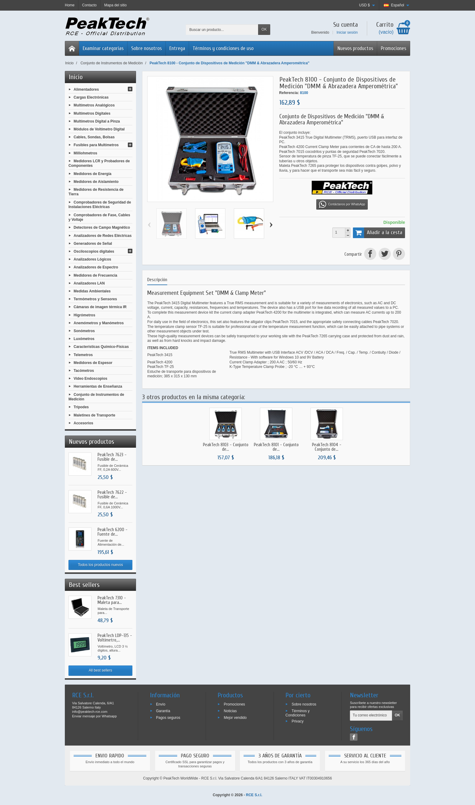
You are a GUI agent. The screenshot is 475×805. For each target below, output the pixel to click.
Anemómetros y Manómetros (99, 323)
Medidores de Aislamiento (96, 181)
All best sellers (100, 670)
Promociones (393, 48)
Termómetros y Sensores (95, 299)
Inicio (76, 77)
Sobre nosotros (146, 48)
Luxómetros (84, 339)
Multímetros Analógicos (94, 105)
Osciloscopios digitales (94, 251)
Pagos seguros (168, 717)
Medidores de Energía (92, 173)
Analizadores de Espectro (96, 267)
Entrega (177, 48)
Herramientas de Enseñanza (98, 386)
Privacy (298, 721)
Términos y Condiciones (297, 713)
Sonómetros (84, 331)
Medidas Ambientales (92, 291)
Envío (160, 704)
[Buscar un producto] (222, 29)
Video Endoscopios (90, 378)
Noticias (230, 711)
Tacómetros (84, 371)
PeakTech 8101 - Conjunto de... (276, 447)
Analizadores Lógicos (92, 259)
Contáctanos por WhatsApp (342, 204)
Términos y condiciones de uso (223, 48)
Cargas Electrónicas (91, 97)
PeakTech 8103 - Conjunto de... (225, 447)
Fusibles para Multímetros (96, 145)
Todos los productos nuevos (100, 565)
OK (264, 29)
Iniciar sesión (347, 32)
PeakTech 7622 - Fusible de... (112, 495)
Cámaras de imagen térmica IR (100, 307)
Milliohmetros (85, 153)
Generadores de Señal (93, 243)
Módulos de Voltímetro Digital (99, 129)
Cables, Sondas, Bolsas (94, 137)
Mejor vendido (235, 717)
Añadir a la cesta (377, 232)
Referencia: (289, 93)
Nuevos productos (355, 48)
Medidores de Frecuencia (95, 275)
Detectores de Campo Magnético (102, 227)
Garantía (163, 711)
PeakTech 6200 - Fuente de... (113, 532)
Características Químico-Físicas (101, 347)
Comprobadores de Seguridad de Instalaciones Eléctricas (99, 204)
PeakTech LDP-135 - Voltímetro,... (115, 638)
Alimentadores (86, 89)
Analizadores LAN (89, 283)
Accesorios (83, 423)
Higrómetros (84, 315)
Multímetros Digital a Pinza (97, 121)
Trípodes (81, 407)
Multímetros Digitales (92, 113)
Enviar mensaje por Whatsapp (94, 716)
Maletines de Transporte (94, 415)
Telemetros (83, 354)
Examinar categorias (103, 48)
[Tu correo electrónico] (371, 715)
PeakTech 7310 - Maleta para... (112, 600)
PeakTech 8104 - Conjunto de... (326, 447)
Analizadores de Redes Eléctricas (102, 235)
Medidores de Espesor (93, 362)
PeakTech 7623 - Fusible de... (112, 457)
